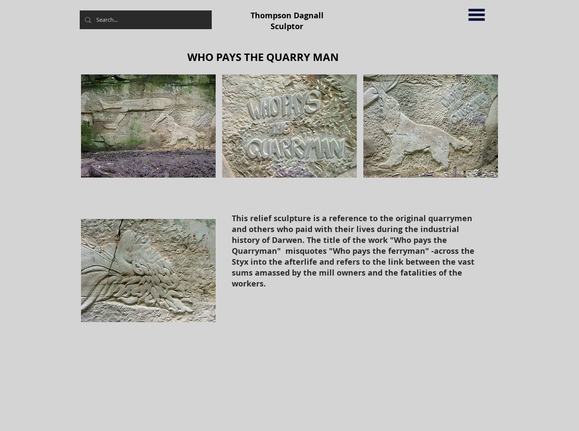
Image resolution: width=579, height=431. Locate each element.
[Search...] (144, 19)
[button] (477, 15)
